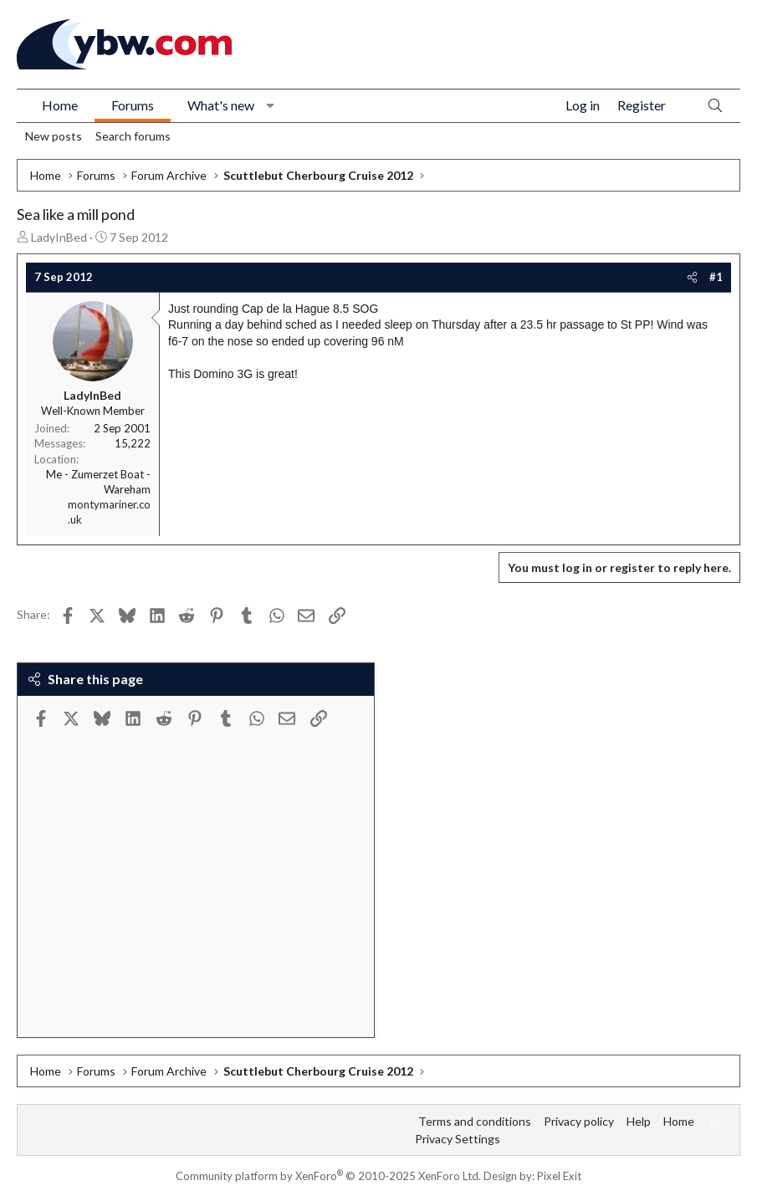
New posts (53, 136)
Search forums (133, 136)
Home (60, 105)
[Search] (715, 105)
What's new (220, 105)
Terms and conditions (474, 1121)
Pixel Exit (559, 1176)
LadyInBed (59, 237)
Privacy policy (579, 1121)
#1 (716, 277)
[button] (270, 105)
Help (639, 1121)
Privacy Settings (457, 1139)
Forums (132, 105)
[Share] (692, 277)
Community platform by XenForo (328, 1176)
